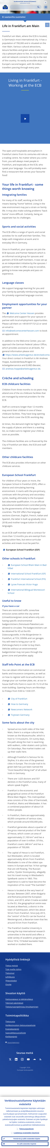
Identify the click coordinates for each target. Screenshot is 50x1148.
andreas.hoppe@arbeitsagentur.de (23, 368)
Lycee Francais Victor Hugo (24, 584)
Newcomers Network (21, 709)
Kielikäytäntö (11, 1036)
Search (38, 7)
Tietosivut (9, 973)
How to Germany (19, 704)
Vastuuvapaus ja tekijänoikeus (19, 999)
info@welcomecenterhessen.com (22, 330)
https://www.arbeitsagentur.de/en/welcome (27, 354)
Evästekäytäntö (12, 1029)
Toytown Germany (20, 714)
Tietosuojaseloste (26, 1129)
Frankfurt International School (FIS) (28, 579)
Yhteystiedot (11, 980)
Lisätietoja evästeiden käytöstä (26, 1133)
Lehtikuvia (10, 977)
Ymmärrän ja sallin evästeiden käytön (26, 1139)
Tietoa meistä (11, 965)
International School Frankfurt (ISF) (28, 573)
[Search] (24, 7)
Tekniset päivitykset (14, 1003)
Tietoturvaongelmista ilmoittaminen (21, 1006)
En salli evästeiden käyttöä (26, 1144)
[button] (45, 2)
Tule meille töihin (13, 969)
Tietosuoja (10, 1021)
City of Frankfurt (19, 698)
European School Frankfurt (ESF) (23, 549)
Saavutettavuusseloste (15, 1033)
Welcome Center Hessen (22, 313)
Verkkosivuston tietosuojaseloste (20, 1025)
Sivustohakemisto (13, 1042)
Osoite (8, 984)
